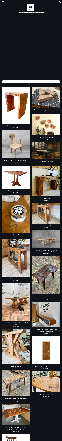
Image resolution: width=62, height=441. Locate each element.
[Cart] (60, 2)
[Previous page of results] (22, 414)
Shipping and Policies (11, 435)
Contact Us (11, 438)
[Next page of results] (39, 414)
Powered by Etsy (51, 437)
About (11, 432)
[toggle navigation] (3, 2)
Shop (11, 430)
